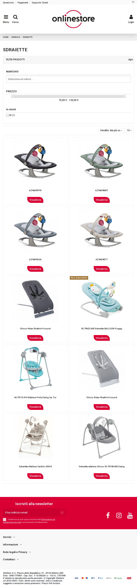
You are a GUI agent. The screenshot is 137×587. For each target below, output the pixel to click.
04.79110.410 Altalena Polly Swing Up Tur (35, 397)
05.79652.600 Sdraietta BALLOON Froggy (101, 328)
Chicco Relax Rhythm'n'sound (35, 328)
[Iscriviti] (62, 512)
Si (12, 115)
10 (129, 130)
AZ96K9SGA (35, 259)
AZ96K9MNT (101, 190)
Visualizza (35, 200)
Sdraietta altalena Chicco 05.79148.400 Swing (102, 466)
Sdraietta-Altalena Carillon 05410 (35, 466)
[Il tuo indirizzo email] (31, 512)
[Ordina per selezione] (111, 130)
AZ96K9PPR (35, 190)
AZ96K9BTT (102, 259)
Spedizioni (8, 2)
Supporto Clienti (40, 2)
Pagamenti (23, 2)
